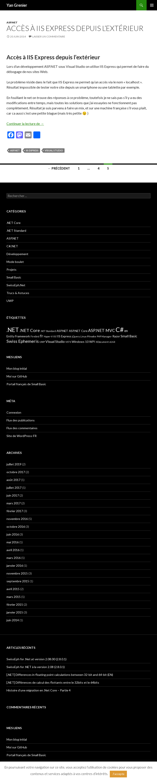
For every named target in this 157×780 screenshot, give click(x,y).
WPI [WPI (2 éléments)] (92, 341)
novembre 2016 (17, 519)
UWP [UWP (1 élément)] (42, 341)
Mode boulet (15, 262)
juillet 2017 (13, 487)
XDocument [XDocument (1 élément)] (102, 341)
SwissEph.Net (15, 285)
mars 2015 (13, 597)
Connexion (13, 412)
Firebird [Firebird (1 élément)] (35, 336)
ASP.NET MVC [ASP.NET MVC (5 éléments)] (101, 330)
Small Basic (13, 277)
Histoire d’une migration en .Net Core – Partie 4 (38, 690)
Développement (17, 254)
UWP (10, 301)
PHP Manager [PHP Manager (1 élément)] (104, 336)
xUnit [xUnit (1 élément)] (112, 341)
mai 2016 (12, 542)
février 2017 (14, 511)
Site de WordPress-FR (21, 436)
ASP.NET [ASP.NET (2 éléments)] (62, 331)
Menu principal (152, 5)
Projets (11, 269)
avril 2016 (12, 550)
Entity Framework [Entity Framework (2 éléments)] (18, 336)
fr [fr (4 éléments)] (41, 336)
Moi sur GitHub (16, 376)
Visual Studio (54, 150)
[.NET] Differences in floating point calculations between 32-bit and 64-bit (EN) (59, 674)
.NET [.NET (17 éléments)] (12, 329)
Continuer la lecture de (25, 123)
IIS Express (32, 150)
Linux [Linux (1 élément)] (83, 336)
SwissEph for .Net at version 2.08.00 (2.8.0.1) (36, 659)
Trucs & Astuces (17, 293)
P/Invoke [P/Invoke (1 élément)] (91, 336)
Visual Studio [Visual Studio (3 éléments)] (55, 341)
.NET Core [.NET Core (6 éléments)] (29, 330)
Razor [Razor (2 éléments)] (116, 336)
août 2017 (13, 480)
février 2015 (14, 604)
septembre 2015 (17, 581)
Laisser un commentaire (48, 36)
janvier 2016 (14, 565)
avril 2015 (12, 589)
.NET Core (13, 223)
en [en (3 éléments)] (126, 331)
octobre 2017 (15, 472)
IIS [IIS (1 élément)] (54, 336)
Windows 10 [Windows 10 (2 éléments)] (80, 341)
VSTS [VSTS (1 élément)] (68, 341)
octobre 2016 (15, 526)
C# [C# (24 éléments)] (120, 329)
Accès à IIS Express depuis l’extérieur (74, 28)
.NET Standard (16, 230)
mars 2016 (13, 558)
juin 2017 (12, 495)
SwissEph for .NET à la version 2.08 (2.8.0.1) (35, 667)
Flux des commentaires (21, 428)
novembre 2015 (17, 573)
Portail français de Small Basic (26, 384)
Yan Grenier (16, 5)
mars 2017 (13, 503)
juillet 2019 (13, 464)
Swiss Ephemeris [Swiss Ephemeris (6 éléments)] (22, 341)
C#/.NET (12, 246)
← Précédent (59, 168)
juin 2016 (12, 534)
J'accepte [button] (118, 774)
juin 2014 (12, 620)
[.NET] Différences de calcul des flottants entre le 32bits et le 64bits (52, 682)
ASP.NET (12, 22)
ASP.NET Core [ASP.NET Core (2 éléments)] (78, 331)
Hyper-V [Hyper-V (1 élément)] (48, 336)
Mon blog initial (16, 368)
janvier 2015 (14, 612)
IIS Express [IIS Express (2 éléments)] (64, 336)
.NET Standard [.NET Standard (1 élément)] (48, 331)
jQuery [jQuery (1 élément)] (76, 336)
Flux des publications (20, 420)
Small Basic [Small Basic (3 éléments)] (129, 336)
